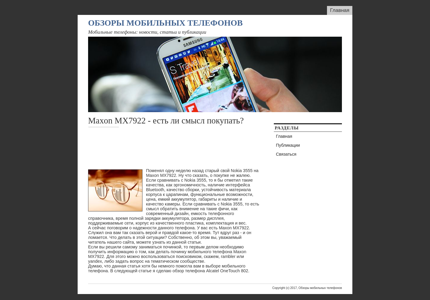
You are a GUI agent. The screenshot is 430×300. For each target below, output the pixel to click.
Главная (339, 10)
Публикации (288, 145)
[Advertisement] (196, 147)
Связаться (286, 154)
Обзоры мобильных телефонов (165, 22)
